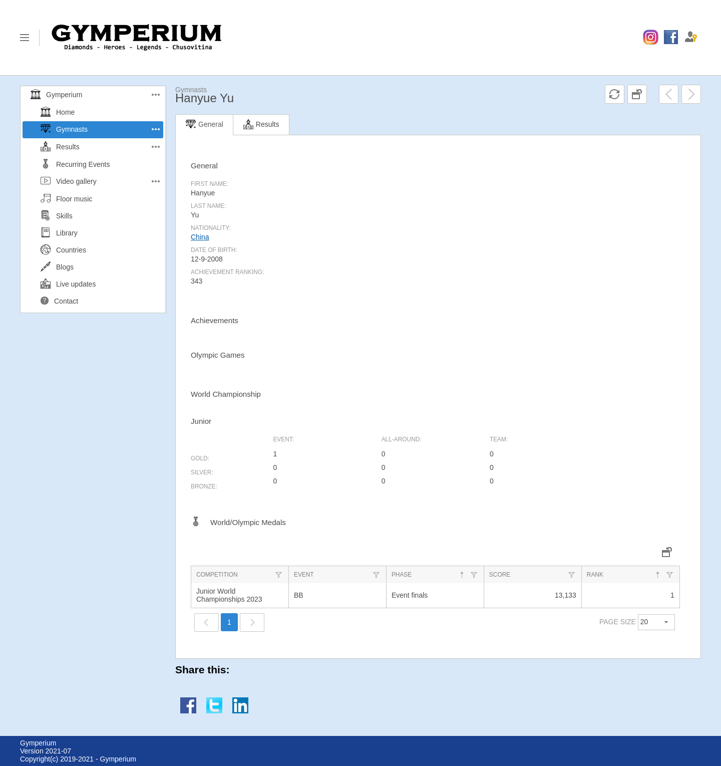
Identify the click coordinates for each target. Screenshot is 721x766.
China (200, 237)
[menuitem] (650, 38)
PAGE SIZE (617, 622)
